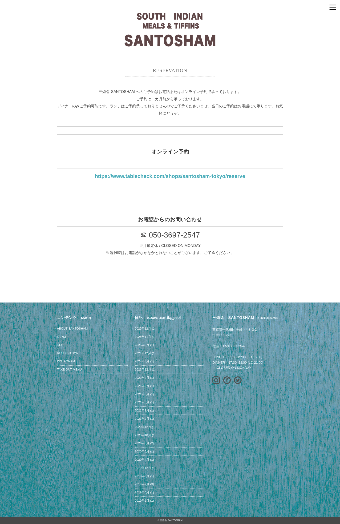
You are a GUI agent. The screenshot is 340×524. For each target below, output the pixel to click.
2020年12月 (143, 427)
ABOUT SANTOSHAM (72, 328)
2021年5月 (142, 402)
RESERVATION (67, 353)
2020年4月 (142, 459)
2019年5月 (142, 500)
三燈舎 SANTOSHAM (171, 520)
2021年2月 (142, 418)
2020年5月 (142, 451)
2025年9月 (142, 345)
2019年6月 (142, 492)
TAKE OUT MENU (69, 369)
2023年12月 (143, 369)
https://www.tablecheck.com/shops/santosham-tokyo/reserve (170, 176)
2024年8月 (142, 361)
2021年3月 (142, 410)
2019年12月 (143, 468)
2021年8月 (142, 394)
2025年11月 (143, 337)
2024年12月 (143, 353)
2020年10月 (143, 435)
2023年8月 (142, 377)
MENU (61, 337)
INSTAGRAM (66, 361)
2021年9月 (142, 386)
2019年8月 (142, 476)
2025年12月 (143, 328)
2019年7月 (142, 484)
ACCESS (63, 345)
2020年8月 (142, 443)
